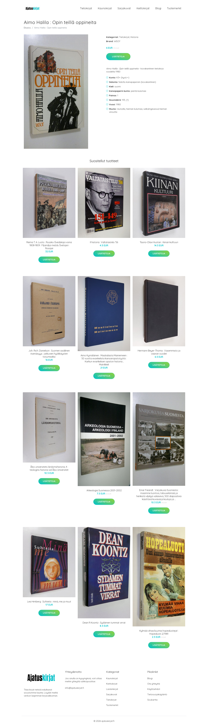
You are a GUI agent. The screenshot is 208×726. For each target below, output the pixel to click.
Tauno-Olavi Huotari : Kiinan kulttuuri (159, 242)
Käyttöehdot (153, 689)
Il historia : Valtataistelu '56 (104, 242)
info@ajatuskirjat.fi (74, 688)
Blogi (158, 8)
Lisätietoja (118, 56)
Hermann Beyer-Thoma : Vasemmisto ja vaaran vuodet (159, 352)
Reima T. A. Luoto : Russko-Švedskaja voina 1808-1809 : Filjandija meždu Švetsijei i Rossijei (49, 245)
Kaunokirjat (105, 8)
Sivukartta (152, 699)
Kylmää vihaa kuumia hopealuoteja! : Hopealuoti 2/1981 (158, 632)
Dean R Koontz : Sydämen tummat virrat (104, 622)
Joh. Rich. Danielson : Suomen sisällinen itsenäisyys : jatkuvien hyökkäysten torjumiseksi (49, 353)
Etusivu (27, 27)
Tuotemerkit (174, 8)
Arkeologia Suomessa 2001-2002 (104, 490)
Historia (134, 37)
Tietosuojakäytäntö (157, 694)
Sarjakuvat (124, 8)
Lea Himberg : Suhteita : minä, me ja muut (49, 601)
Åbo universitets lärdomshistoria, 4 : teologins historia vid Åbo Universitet (49, 468)
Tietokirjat (86, 8)
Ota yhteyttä (153, 683)
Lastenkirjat (112, 689)
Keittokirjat (143, 8)
